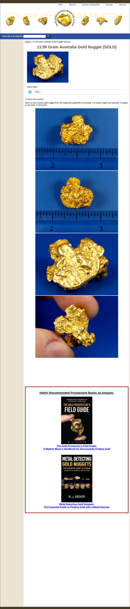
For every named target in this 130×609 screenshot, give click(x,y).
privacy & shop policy (91, 5)
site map (109, 5)
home (60, 5)
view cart (122, 5)
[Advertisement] (76, 370)
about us (72, 5)
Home (27, 42)
